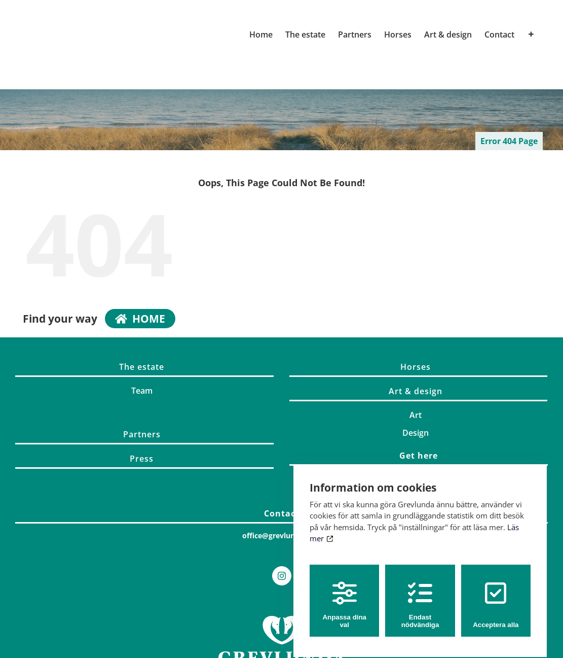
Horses (415, 366)
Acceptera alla (495, 595)
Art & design (415, 391)
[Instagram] (281, 575)
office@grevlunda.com (281, 535)
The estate (141, 366)
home (140, 318)
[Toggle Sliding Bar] (531, 34)
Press (142, 458)
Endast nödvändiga (420, 595)
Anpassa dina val (344, 595)
